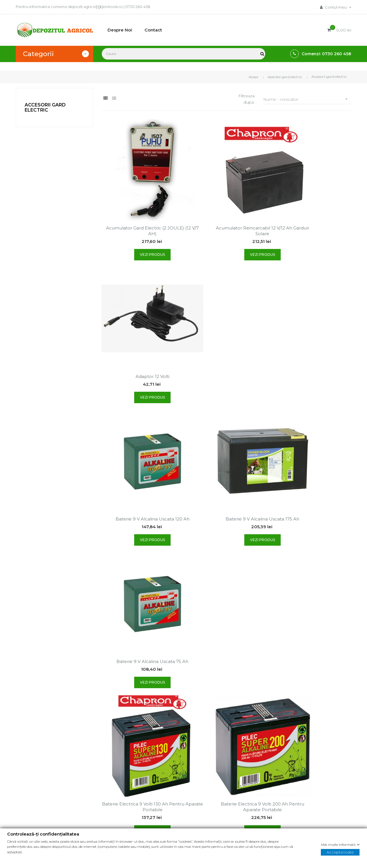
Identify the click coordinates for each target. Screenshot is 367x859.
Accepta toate (340, 852)
